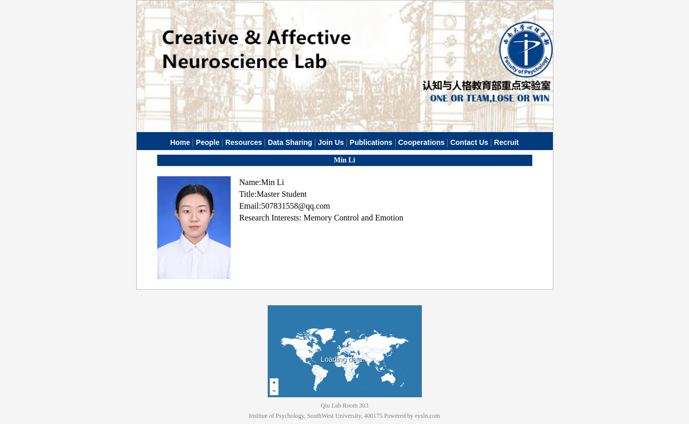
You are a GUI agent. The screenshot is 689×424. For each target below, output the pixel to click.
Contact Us (469, 142)
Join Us (331, 142)
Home (180, 142)
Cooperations (421, 142)
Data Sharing (290, 142)
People (207, 142)
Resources (243, 142)
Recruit (506, 142)
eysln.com (427, 415)
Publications (371, 142)
